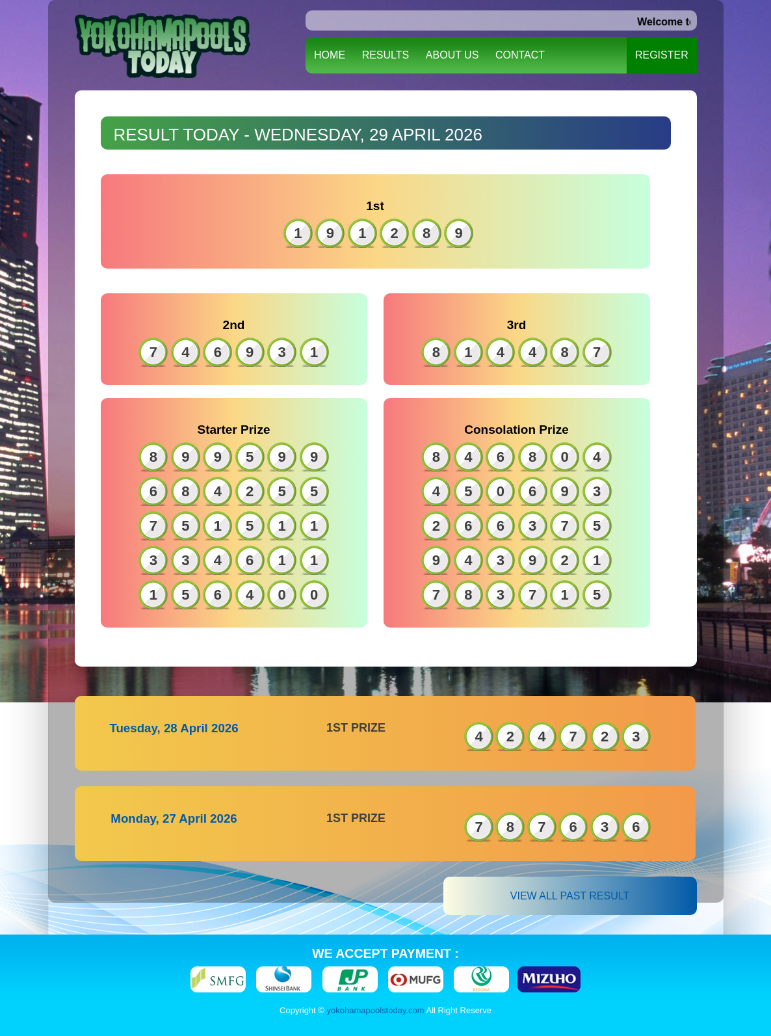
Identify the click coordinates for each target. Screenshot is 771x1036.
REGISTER (661, 54)
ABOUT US (452, 54)
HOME (329, 54)
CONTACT (520, 54)
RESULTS (386, 54)
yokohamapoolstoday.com (376, 1010)
